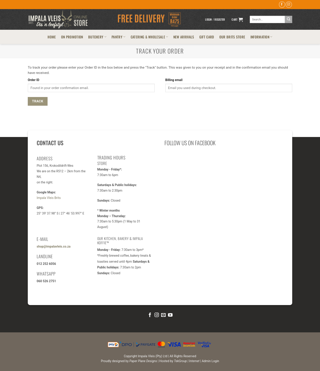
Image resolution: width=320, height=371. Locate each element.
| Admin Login (209, 361)
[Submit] (288, 19)
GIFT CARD (206, 36)
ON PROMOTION (72, 36)
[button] (215, 20)
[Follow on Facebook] (282, 4)
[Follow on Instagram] (289, 4)
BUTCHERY (97, 36)
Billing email (173, 80)
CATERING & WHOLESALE (149, 36)
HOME (52, 36)
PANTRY (118, 36)
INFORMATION (261, 36)
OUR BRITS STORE (232, 36)
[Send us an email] (163, 315)
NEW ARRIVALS (183, 36)
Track (37, 101)
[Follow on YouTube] (170, 315)
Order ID (33, 80)
